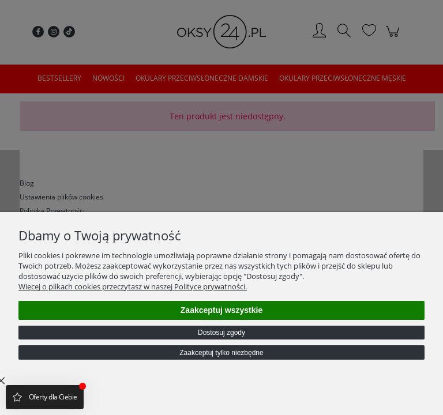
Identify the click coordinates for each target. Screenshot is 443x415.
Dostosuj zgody (221, 333)
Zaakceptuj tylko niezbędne (221, 353)
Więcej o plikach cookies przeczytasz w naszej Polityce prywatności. (132, 286)
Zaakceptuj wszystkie (221, 310)
